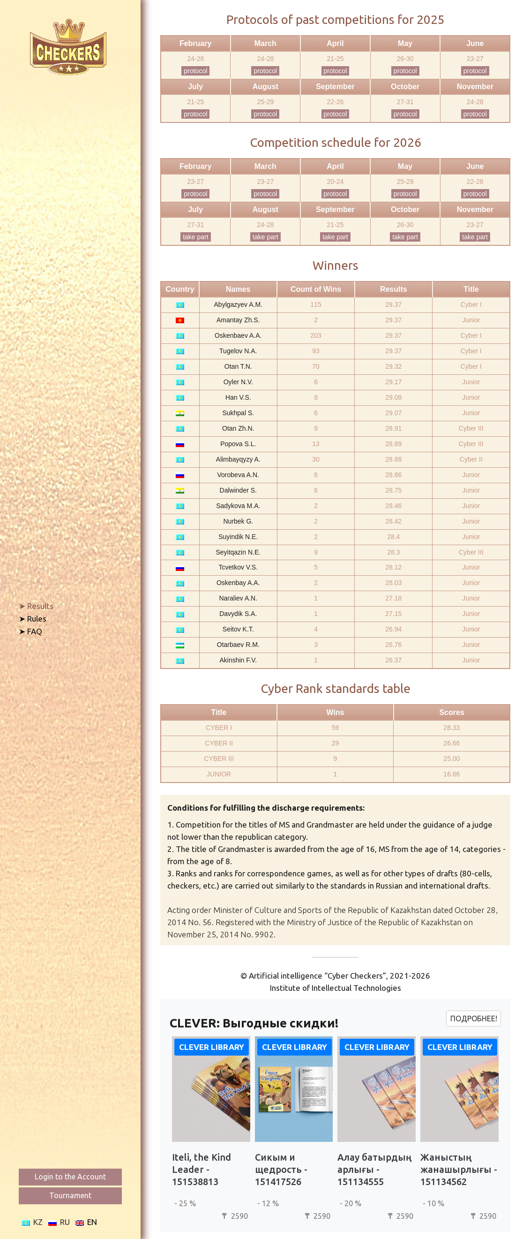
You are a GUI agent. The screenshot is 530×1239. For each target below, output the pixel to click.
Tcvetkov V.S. (238, 567)
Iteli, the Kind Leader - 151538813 (201, 1169)
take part (195, 237)
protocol (195, 71)
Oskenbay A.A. (238, 582)
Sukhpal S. (238, 413)
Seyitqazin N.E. (238, 552)
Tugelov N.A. (238, 351)
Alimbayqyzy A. (238, 459)
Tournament (70, 1195)
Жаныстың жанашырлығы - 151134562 (458, 1169)
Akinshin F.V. (238, 660)
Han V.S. (238, 397)
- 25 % (185, 1203)
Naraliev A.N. (238, 598)
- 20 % (350, 1203)
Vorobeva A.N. (238, 475)
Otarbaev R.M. (238, 644)
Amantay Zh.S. (238, 320)
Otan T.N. (238, 366)
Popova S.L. (238, 444)
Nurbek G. (238, 521)
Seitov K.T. (238, 629)
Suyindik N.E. (238, 536)
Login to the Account (70, 1176)
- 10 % (433, 1203)
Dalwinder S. (238, 490)
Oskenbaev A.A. (238, 335)
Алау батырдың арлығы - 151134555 (374, 1169)
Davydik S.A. (238, 613)
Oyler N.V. (238, 382)
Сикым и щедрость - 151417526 (281, 1169)
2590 (234, 1216)
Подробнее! (473, 1018)
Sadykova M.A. (238, 505)
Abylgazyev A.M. (238, 304)
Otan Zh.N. (238, 428)
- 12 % (268, 1203)
